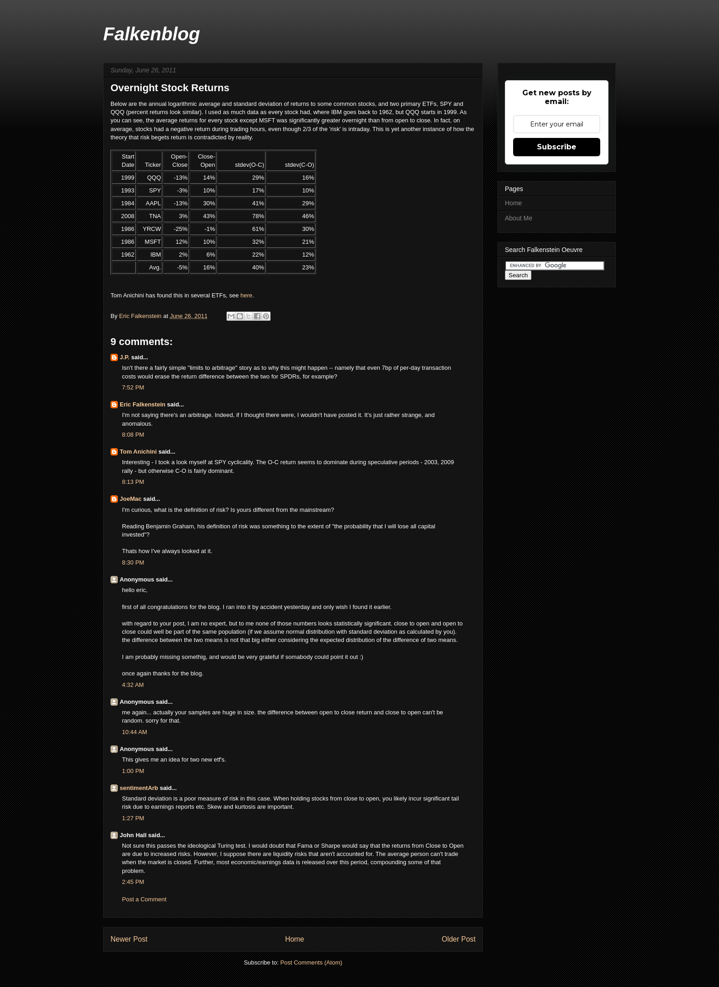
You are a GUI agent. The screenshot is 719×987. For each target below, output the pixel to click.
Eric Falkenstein (143, 404)
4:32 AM (133, 684)
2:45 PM (133, 881)
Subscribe (556, 147)
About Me (518, 218)
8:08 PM (133, 434)
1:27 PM (133, 818)
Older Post (459, 939)
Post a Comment (144, 899)
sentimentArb (139, 787)
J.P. (124, 357)
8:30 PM (133, 562)
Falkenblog (151, 34)
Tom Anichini (138, 451)
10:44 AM (134, 732)
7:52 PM (133, 387)
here (246, 295)
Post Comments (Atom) (311, 962)
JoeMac (131, 498)
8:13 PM (133, 481)
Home (294, 939)
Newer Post (129, 939)
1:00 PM (133, 771)
